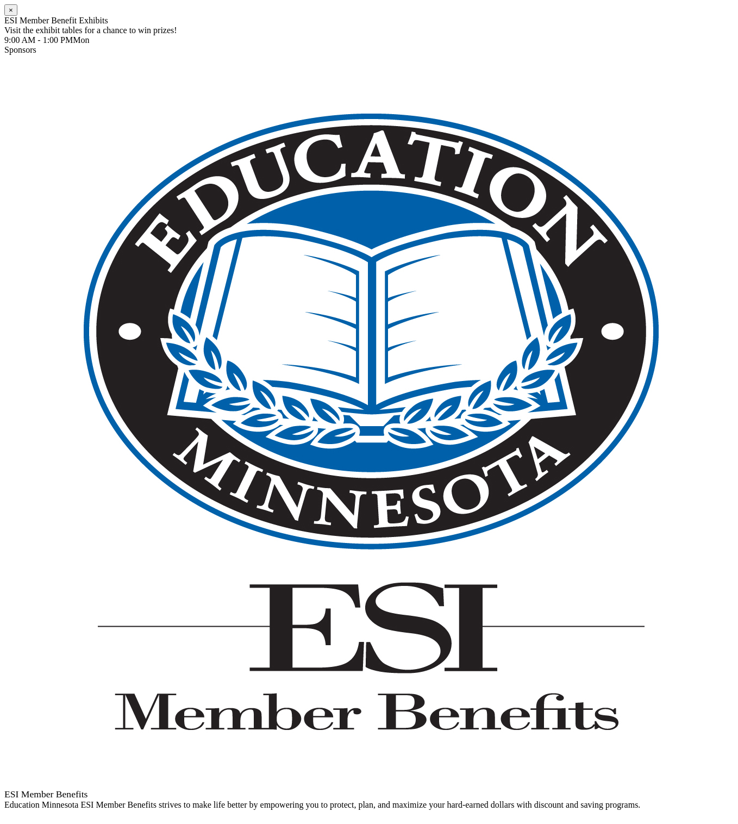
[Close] (10, 10)
